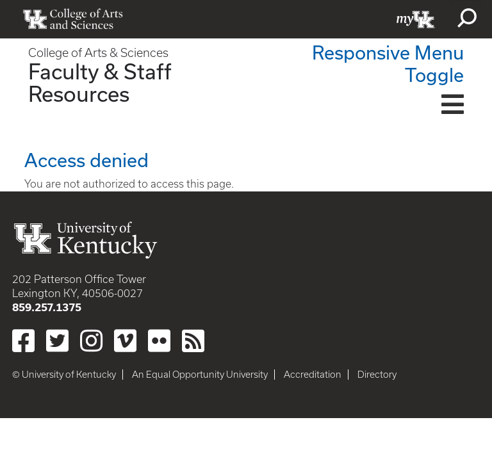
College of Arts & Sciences (98, 53)
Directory (377, 374)
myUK (416, 19)
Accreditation (312, 374)
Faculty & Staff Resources (100, 82)
